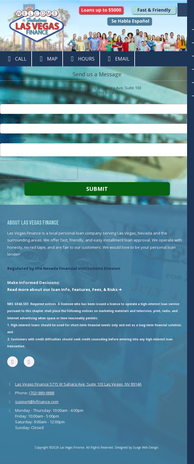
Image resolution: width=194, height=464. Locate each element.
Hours (81, 58)
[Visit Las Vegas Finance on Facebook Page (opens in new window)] (12, 361)
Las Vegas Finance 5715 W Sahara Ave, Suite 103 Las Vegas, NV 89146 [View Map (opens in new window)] (78, 384)
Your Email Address (17, 120)
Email (117, 58)
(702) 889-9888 (41, 393)
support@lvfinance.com (36, 401)
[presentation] (38, 170)
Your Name (10, 100)
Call (16, 58)
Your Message (13, 139)
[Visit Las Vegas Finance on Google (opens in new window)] (29, 361)
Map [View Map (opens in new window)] (47, 58)
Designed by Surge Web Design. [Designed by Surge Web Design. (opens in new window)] (137, 447)
